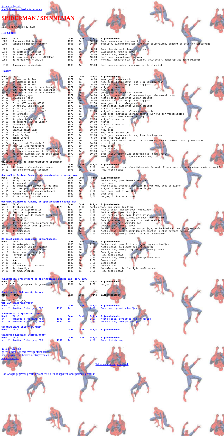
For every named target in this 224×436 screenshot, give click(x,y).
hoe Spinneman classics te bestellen (21, 9)
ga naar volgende (11, 6)
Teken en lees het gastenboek (112, 423)
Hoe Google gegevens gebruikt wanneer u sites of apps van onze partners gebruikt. (48, 432)
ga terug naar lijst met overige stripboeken (25, 410)
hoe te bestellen (10, 417)
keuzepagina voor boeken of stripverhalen (25, 414)
